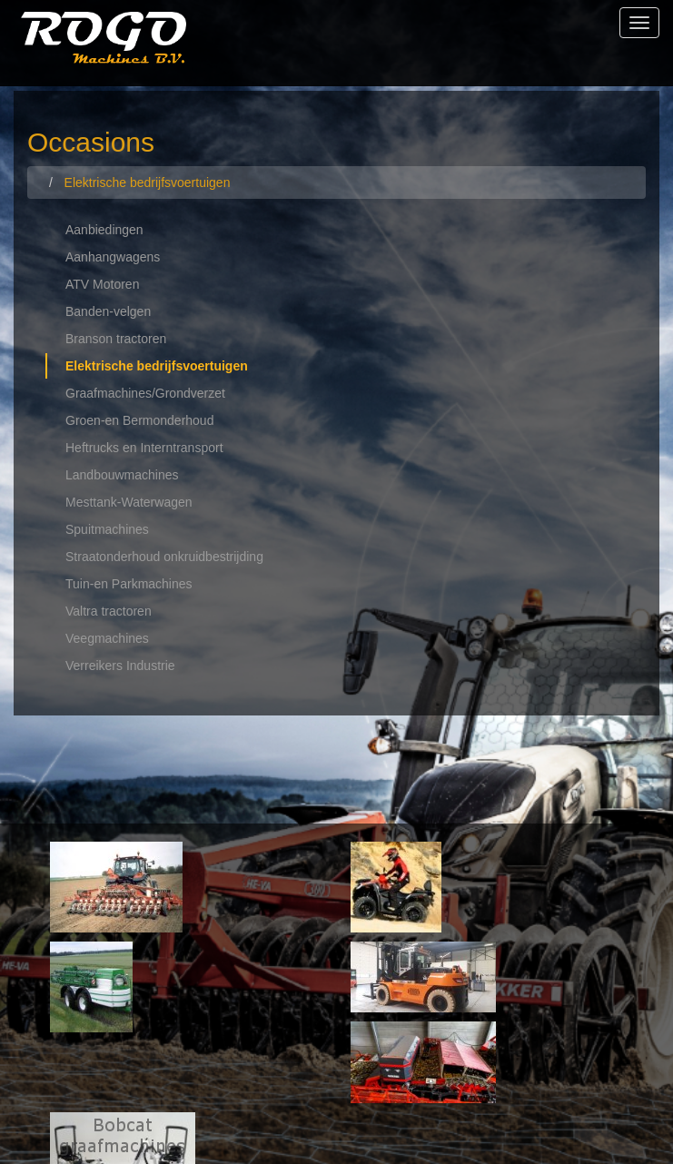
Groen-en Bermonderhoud (139, 420)
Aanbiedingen (104, 229)
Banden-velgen (108, 311)
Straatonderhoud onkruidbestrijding (164, 556)
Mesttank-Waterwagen (129, 502)
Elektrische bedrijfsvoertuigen (156, 366)
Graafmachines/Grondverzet (145, 393)
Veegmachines (107, 638)
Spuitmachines (107, 529)
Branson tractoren (115, 338)
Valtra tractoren (108, 611)
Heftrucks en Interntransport (144, 447)
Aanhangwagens (112, 257)
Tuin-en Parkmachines (129, 584)
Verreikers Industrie (120, 665)
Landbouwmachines (122, 475)
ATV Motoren (102, 284)
